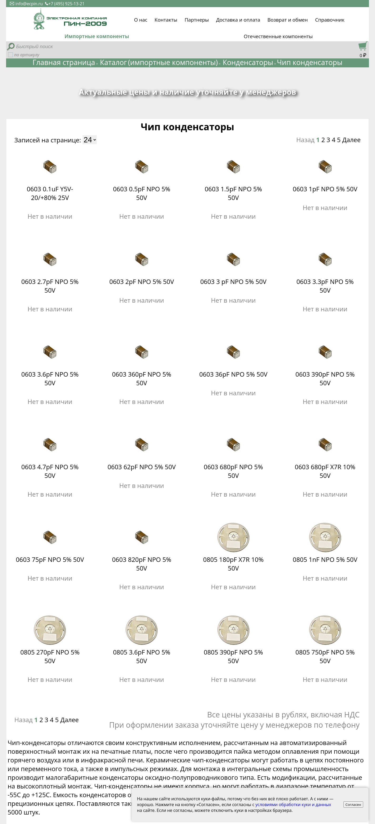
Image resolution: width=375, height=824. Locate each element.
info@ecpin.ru (26, 4)
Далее (351, 139)
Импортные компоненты (96, 36)
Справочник (329, 19)
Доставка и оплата (238, 19)
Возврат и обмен (287, 19)
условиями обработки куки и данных (293, 804)
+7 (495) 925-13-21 (65, 4)
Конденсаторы (248, 62)
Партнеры (197, 19)
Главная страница (64, 62)
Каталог (113, 62)
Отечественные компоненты (278, 36)
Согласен (353, 804)
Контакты (166, 19)
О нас (140, 19)
